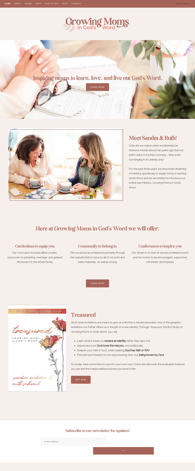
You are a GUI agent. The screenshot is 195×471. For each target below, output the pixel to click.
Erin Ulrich (183, 465)
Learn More (97, 284)
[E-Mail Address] (73, 442)
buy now (81, 380)
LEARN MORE (97, 87)
